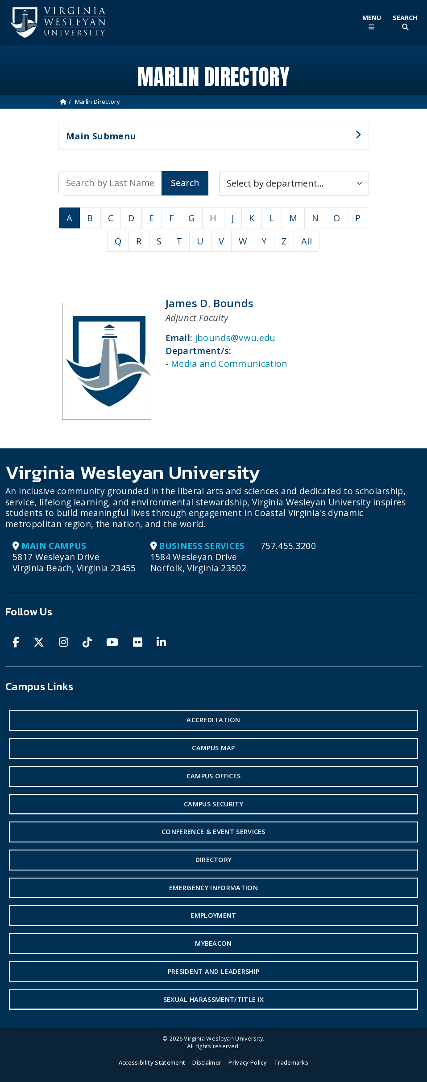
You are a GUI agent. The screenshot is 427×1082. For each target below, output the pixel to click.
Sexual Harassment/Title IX (213, 999)
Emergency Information (213, 887)
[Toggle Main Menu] (371, 22)
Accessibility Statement (152, 1062)
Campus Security (213, 804)
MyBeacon (213, 943)
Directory (213, 859)
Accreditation (213, 720)
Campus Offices (213, 776)
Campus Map (213, 748)
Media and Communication (229, 364)
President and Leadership (214, 971)
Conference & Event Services (213, 831)
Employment (213, 915)
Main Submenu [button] (209, 140)
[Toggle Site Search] (405, 22)
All (306, 241)
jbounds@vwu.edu (235, 338)
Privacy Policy (247, 1062)
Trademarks (291, 1062)
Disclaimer (206, 1062)
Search (185, 183)
